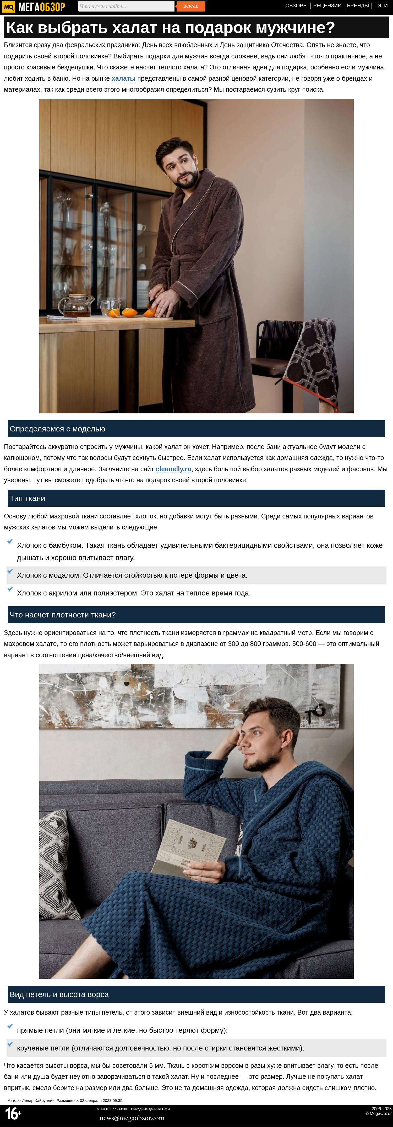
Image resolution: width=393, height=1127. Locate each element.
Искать (190, 6)
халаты (123, 78)
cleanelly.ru (173, 469)
